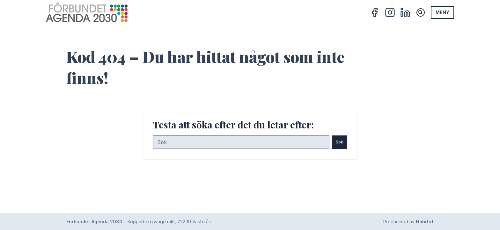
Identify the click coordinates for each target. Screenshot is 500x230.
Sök (339, 142)
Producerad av (408, 221)
